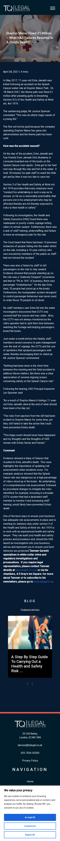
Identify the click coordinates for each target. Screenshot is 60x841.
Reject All (30, 834)
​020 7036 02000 (30, 752)
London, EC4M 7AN (30, 737)
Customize (30, 826)
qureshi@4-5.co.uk (26, 570)
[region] (30, 813)
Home (30, 781)
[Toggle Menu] (52, 8)
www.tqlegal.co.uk (44, 581)
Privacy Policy (30, 760)
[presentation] (27, 683)
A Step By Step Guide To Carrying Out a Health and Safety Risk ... (29, 664)
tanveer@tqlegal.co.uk (30, 745)
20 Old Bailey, (30, 733)
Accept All (30, 817)
